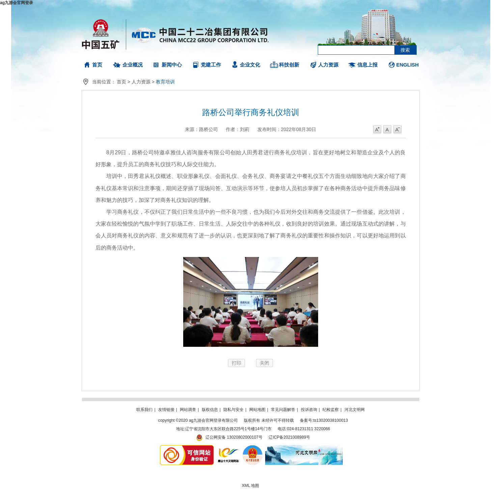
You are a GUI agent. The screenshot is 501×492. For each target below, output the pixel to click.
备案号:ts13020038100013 (324, 420)
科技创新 (289, 65)
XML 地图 (250, 485)
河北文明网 (354, 409)
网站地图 (257, 409)
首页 (97, 65)
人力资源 (328, 65)
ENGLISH (407, 65)
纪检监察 (331, 409)
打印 (236, 363)
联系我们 (144, 409)
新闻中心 (172, 65)
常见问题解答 (283, 409)
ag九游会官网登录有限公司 (175, 33)
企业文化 (250, 65)
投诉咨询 (309, 409)
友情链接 (166, 409)
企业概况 (132, 65)
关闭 (264, 363)
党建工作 (211, 65)
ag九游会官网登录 (16, 2)
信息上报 (367, 65)
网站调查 (188, 409)
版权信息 (210, 409)
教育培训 (165, 81)
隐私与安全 (233, 409)
